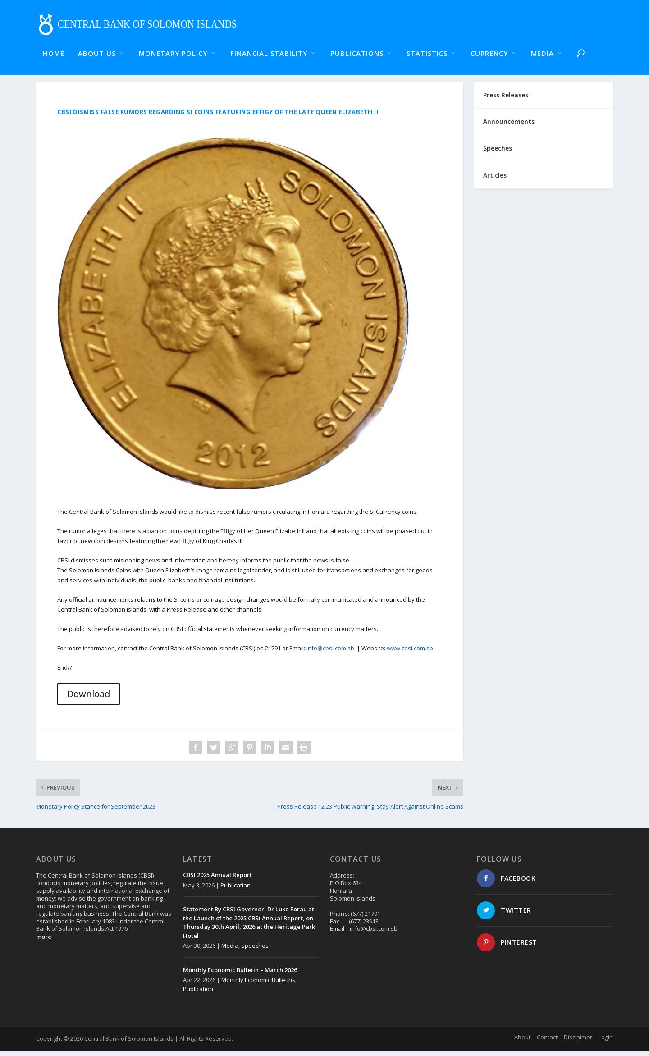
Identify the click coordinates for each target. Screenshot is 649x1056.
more (43, 942)
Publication (235, 891)
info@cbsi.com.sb (330, 653)
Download (88, 699)
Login (606, 1042)
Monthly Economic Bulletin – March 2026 (240, 975)
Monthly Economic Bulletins (258, 985)
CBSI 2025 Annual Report (217, 880)
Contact (547, 1042)
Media (229, 951)
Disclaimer (578, 1042)
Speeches (255, 951)
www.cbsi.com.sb (410, 653)
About (522, 1042)
